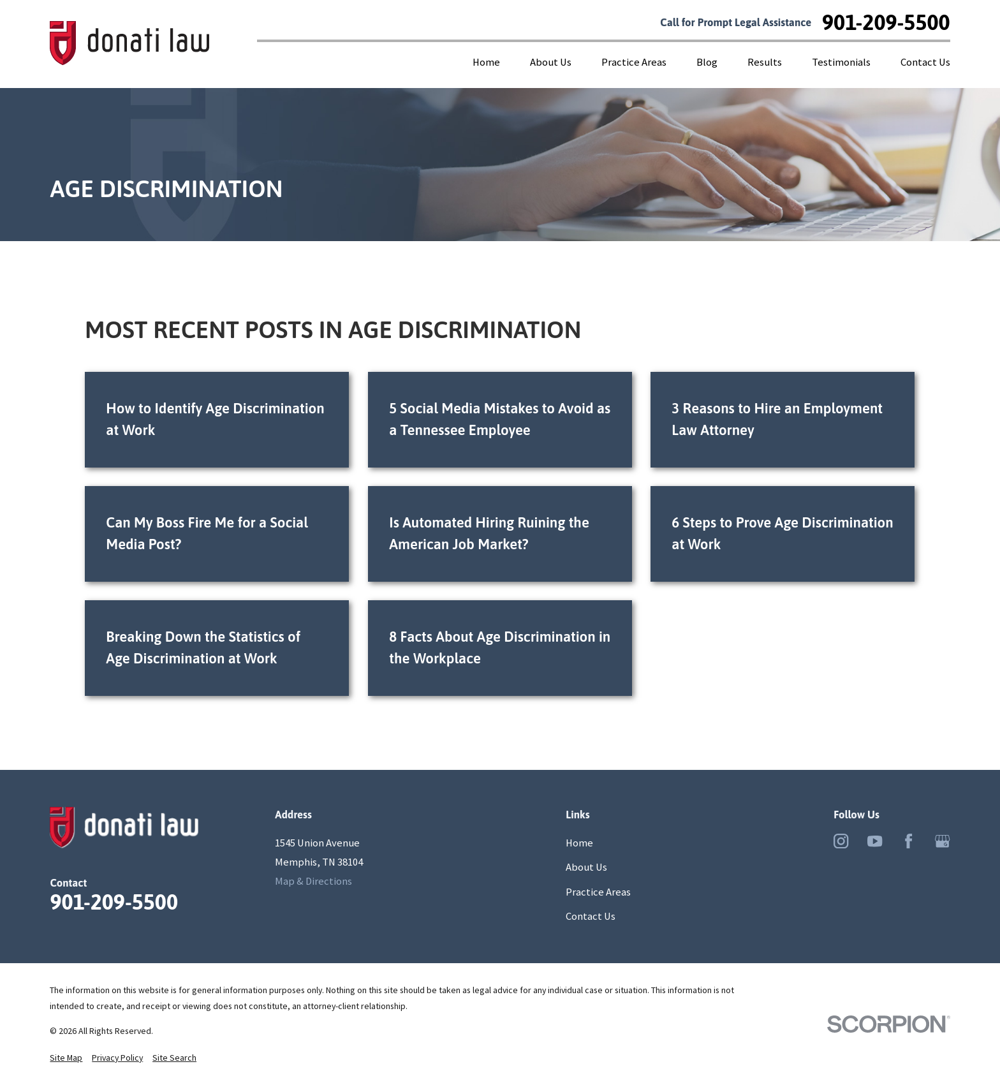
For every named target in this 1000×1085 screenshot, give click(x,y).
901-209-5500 (886, 22)
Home (579, 843)
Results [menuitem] (764, 62)
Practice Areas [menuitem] (633, 62)
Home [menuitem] (486, 62)
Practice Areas (598, 892)
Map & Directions (313, 881)
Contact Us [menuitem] (925, 62)
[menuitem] (66, 1058)
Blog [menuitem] (706, 62)
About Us (586, 867)
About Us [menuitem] (550, 62)
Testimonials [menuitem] (841, 62)
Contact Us (590, 916)
